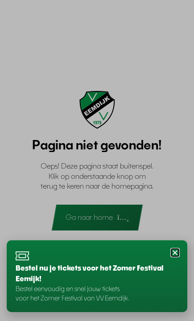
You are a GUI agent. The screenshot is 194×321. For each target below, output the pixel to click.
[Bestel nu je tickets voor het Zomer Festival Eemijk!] (22, 256)
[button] (175, 252)
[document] (97, 160)
